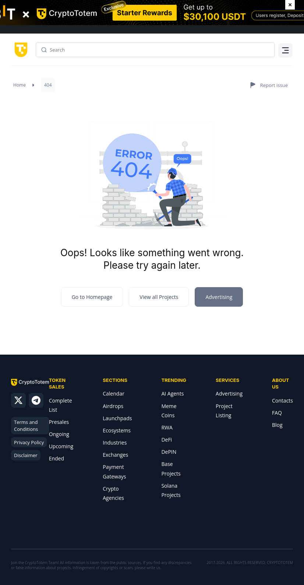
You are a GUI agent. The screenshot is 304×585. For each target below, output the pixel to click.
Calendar (113, 393)
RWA (166, 427)
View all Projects (158, 296)
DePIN (168, 451)
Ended (56, 458)
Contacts (282, 400)
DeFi (166, 439)
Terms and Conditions (26, 426)
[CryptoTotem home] (19, 49)
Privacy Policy (29, 442)
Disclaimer (26, 455)
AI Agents (172, 393)
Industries (115, 442)
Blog (277, 424)
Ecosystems (117, 430)
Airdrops (113, 406)
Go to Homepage (92, 296)
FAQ (277, 412)
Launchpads (117, 418)
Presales (59, 421)
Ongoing (59, 434)
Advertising (229, 393)
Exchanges (115, 454)
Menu (285, 54)
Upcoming (61, 446)
